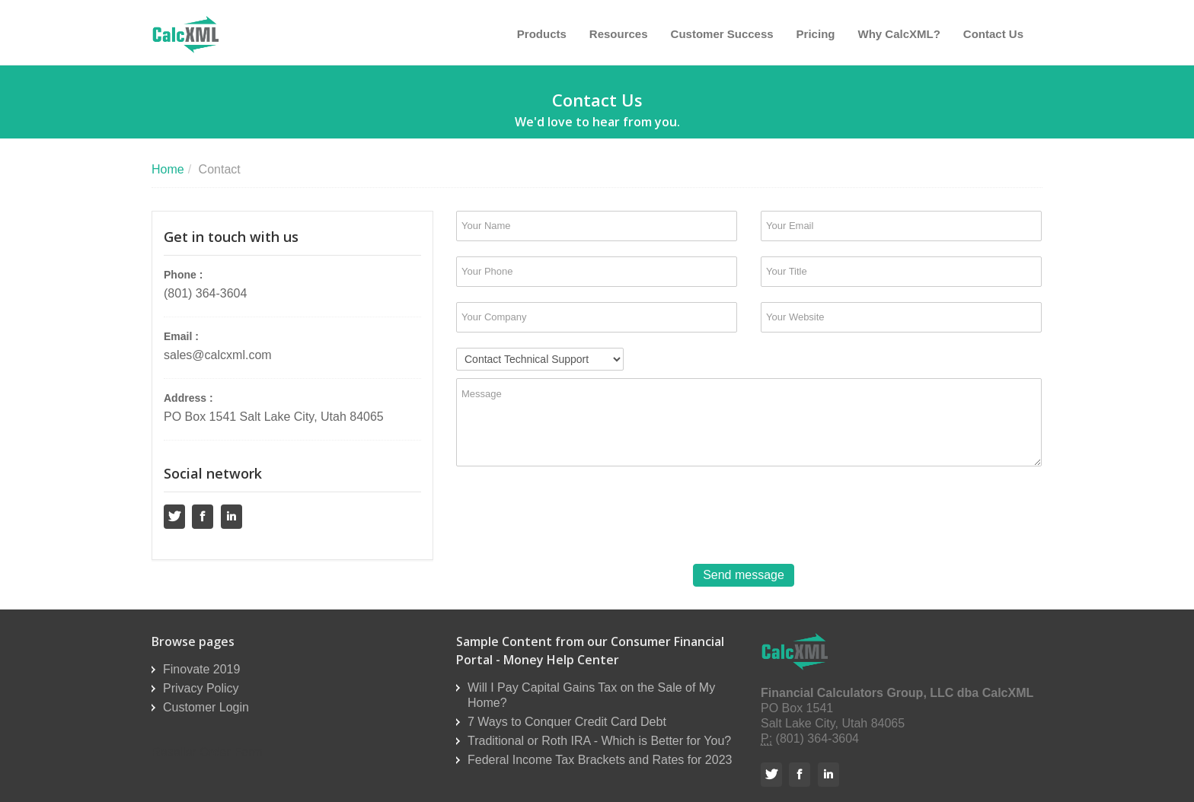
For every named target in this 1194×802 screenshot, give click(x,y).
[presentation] (572, 515)
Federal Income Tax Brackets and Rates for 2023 (600, 759)
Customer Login (206, 707)
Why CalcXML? (898, 33)
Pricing (816, 33)
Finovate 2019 (201, 669)
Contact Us (993, 33)
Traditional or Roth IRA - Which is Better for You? (599, 740)
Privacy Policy (201, 688)
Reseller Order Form (207, 752)
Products (542, 33)
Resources (618, 33)
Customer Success (722, 33)
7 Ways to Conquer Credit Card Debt (567, 721)
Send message (743, 574)
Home (168, 169)
